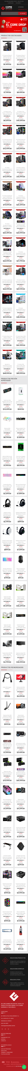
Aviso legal (4, 1050)
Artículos (9, 3)
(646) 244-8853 (4, 1023)
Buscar (22, 13)
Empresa (3, 1039)
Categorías (21, 7)
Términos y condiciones (7, 1052)
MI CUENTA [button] (18, 3)
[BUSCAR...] (9, 13)
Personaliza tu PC (22, 9)
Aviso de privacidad (6, 1048)
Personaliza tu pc (5, 1037)
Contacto (3, 1040)
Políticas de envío (5, 1054)
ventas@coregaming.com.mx (10, 1)
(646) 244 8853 (21, 1)
